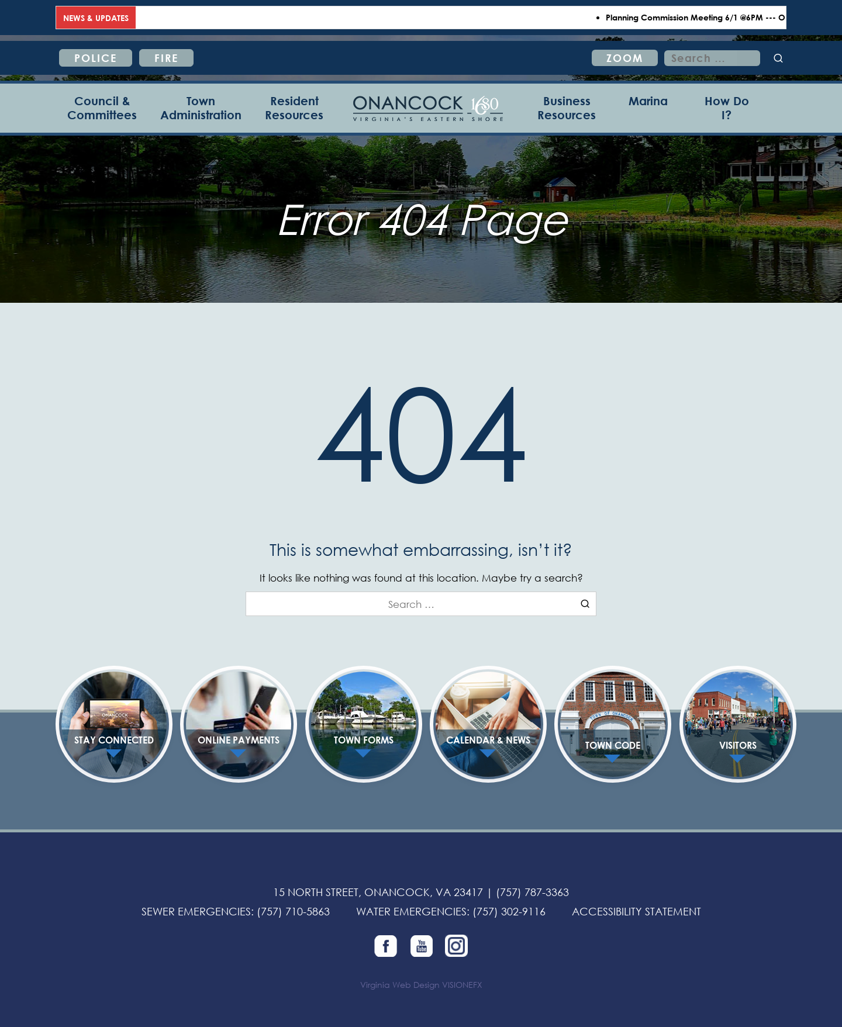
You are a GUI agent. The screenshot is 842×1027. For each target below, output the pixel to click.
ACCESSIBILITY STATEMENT (636, 911)
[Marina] (648, 108)
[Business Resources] (566, 108)
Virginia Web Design (400, 984)
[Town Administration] (201, 108)
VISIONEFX (462, 984)
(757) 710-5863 (293, 911)
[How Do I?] (726, 108)
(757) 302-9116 (509, 911)
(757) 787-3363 (532, 892)
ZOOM (624, 57)
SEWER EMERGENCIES (196, 911)
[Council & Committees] (102, 108)
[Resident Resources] (294, 108)
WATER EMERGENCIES (411, 911)
